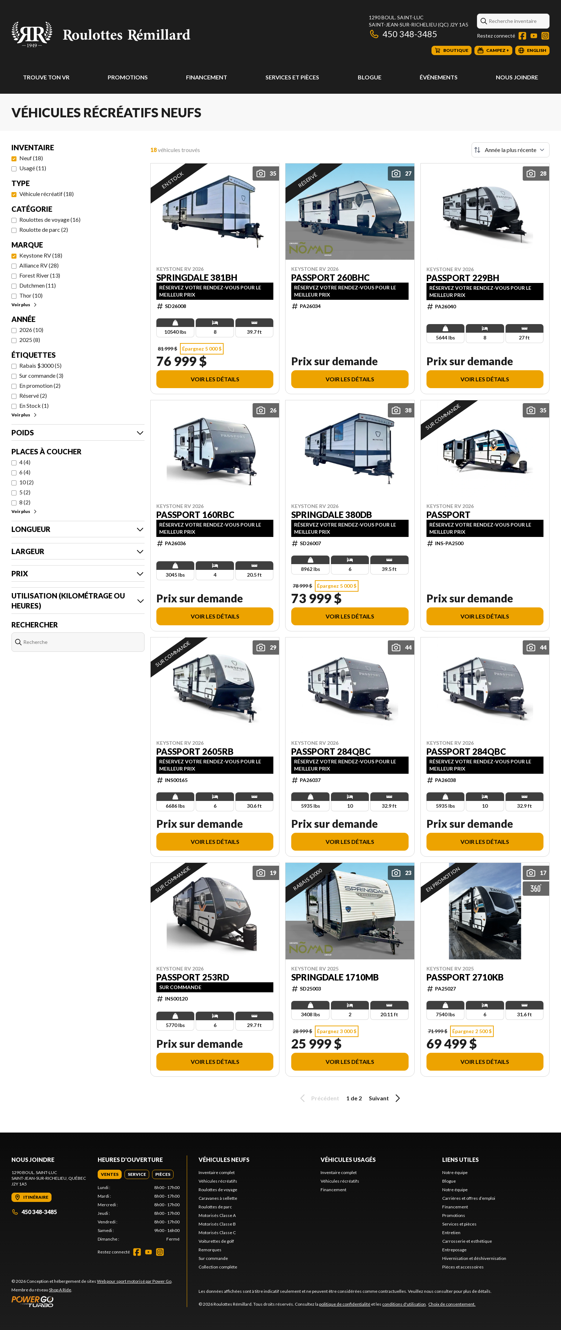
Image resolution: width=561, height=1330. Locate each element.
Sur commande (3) (41, 375)
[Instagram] (545, 35)
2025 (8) (29, 339)
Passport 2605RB (195, 752)
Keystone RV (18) (40, 255)
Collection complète (218, 1267)
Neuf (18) (31, 158)
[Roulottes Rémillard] (100, 34)
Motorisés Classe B (217, 1224)
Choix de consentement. (451, 1304)
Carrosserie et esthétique (467, 1241)
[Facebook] (522, 35)
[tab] (110, 1174)
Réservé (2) (33, 395)
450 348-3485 (403, 34)
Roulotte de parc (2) (43, 229)
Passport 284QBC (331, 752)
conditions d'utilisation (404, 1304)
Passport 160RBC (195, 515)
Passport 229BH (462, 278)
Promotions (128, 77)
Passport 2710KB (465, 977)
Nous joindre (517, 77)
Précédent (318, 1098)
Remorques (210, 1249)
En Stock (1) (34, 405)
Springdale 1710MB (335, 977)
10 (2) (26, 482)
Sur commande (213, 1258)
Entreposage (454, 1249)
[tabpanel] (139, 1213)
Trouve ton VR (46, 77)
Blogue (369, 77)
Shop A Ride (60, 1289)
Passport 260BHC (330, 278)
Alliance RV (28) (39, 265)
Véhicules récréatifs (218, 1181)
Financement (206, 77)
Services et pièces (292, 77)
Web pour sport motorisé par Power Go (134, 1281)
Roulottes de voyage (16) (50, 219)
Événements (439, 77)
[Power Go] (91, 1301)
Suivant (386, 1098)
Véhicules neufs (224, 1159)
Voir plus (24, 304)
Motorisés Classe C (217, 1232)
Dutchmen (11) (37, 285)
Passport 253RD (192, 977)
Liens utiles (460, 1159)
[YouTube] (534, 35)
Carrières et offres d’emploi (468, 1198)
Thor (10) (31, 295)
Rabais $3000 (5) (40, 365)
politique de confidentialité (344, 1304)
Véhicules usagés (348, 1159)
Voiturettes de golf (216, 1241)
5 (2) (24, 492)
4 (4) (24, 462)
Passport (448, 515)
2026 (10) (31, 329)
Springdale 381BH (196, 278)
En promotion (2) (39, 385)
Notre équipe (455, 1172)
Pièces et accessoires (463, 1267)
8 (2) (24, 502)
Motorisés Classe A (217, 1215)
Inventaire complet (217, 1172)
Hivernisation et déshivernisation (474, 1258)
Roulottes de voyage (218, 1189)
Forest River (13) (39, 275)
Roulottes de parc (215, 1206)
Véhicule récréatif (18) (46, 193)
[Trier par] (511, 149)
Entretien (451, 1232)
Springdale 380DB (331, 515)
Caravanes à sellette (218, 1198)
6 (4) (24, 472)
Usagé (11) (32, 168)
